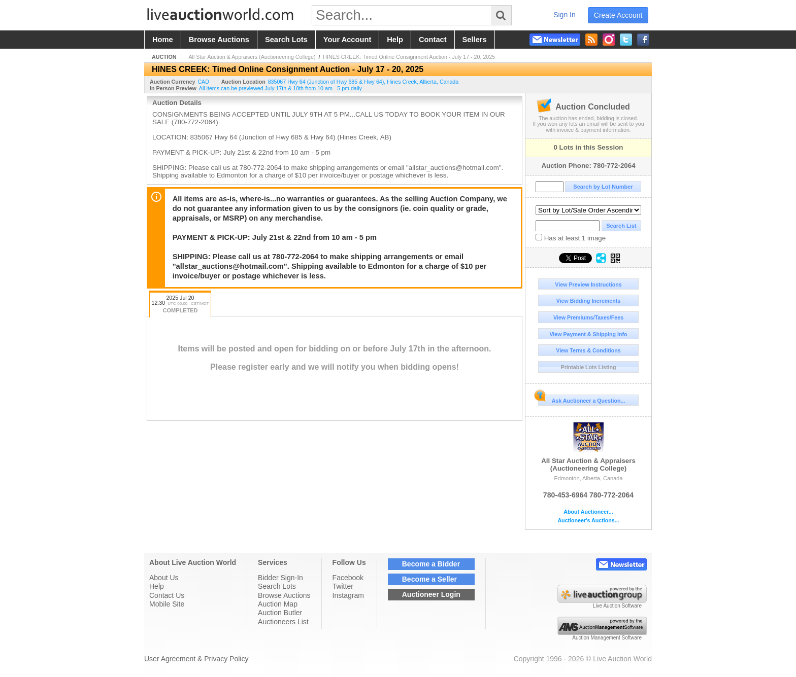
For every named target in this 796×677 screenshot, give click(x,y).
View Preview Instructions (588, 284)
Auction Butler (280, 613)
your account (347, 39)
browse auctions (219, 39)
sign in (564, 15)
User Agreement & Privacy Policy (196, 659)
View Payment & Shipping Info (588, 334)
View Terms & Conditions (588, 350)
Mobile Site (166, 604)
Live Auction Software (617, 606)
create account (618, 15)
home (162, 39)
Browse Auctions (284, 595)
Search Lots (277, 586)
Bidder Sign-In (280, 578)
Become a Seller (429, 579)
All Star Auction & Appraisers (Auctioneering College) (588, 447)
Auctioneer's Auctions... (588, 520)
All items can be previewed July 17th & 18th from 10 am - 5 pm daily (280, 88)
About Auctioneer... (588, 512)
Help (156, 586)
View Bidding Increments (588, 301)
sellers (474, 39)
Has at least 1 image (571, 238)
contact (433, 39)
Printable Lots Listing (588, 367)
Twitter (343, 586)
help (395, 39)
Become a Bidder (431, 564)
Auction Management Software (607, 637)
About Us (164, 578)
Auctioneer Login (431, 594)
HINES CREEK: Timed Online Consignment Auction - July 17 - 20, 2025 (409, 57)
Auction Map (277, 604)
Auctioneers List (283, 622)
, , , (363, 82)
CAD (203, 82)
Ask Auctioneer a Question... (581, 399)
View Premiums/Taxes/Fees (588, 317)
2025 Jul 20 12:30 (180, 305)
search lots (286, 39)
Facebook (348, 578)
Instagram (348, 595)
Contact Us (166, 595)
